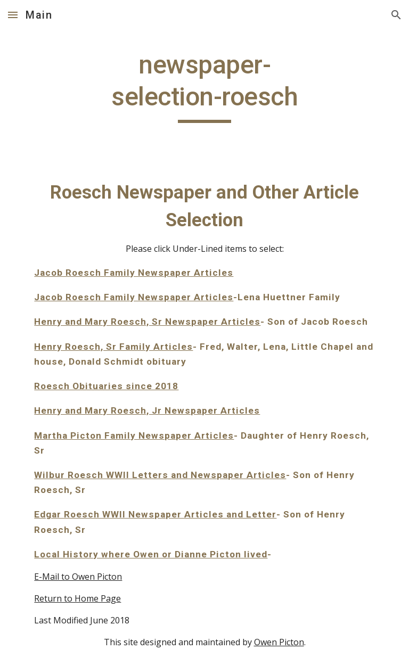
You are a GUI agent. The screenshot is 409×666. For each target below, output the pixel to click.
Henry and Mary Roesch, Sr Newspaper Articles (147, 321)
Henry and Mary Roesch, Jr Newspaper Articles (147, 410)
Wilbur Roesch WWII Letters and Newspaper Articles (160, 475)
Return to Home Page (77, 598)
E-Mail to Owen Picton (78, 576)
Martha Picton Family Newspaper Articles (134, 435)
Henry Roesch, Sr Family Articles (113, 346)
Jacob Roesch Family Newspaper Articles (133, 272)
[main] (204, 86)
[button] (13, 14)
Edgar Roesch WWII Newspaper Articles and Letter (155, 514)
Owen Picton (279, 642)
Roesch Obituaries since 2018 (106, 386)
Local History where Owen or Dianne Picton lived (150, 554)
